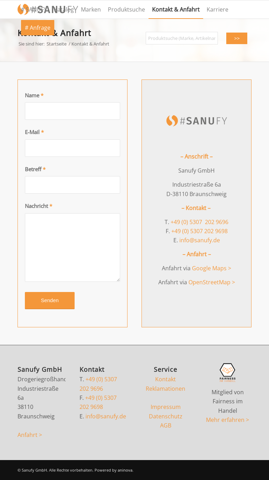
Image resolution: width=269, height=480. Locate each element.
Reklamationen (165, 388)
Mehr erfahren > (227, 420)
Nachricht (38, 205)
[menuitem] (34, 9)
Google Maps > (211, 268)
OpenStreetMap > (211, 282)
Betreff (35, 169)
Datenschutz (165, 416)
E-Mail (34, 131)
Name (34, 95)
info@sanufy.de (199, 240)
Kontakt (165, 379)
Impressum (166, 407)
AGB (165, 425)
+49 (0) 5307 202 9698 (199, 231)
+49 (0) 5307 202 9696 (199, 222)
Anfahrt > (30, 435)
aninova (125, 470)
